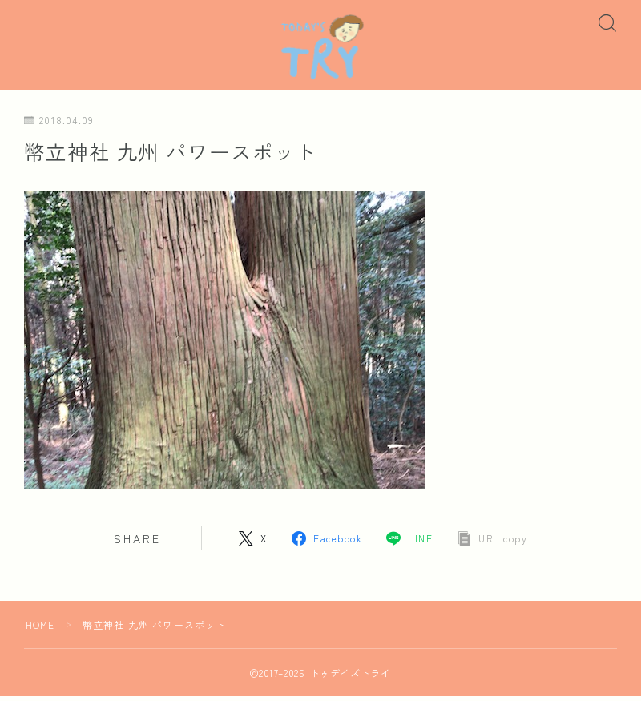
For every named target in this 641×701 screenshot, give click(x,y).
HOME (40, 629)
